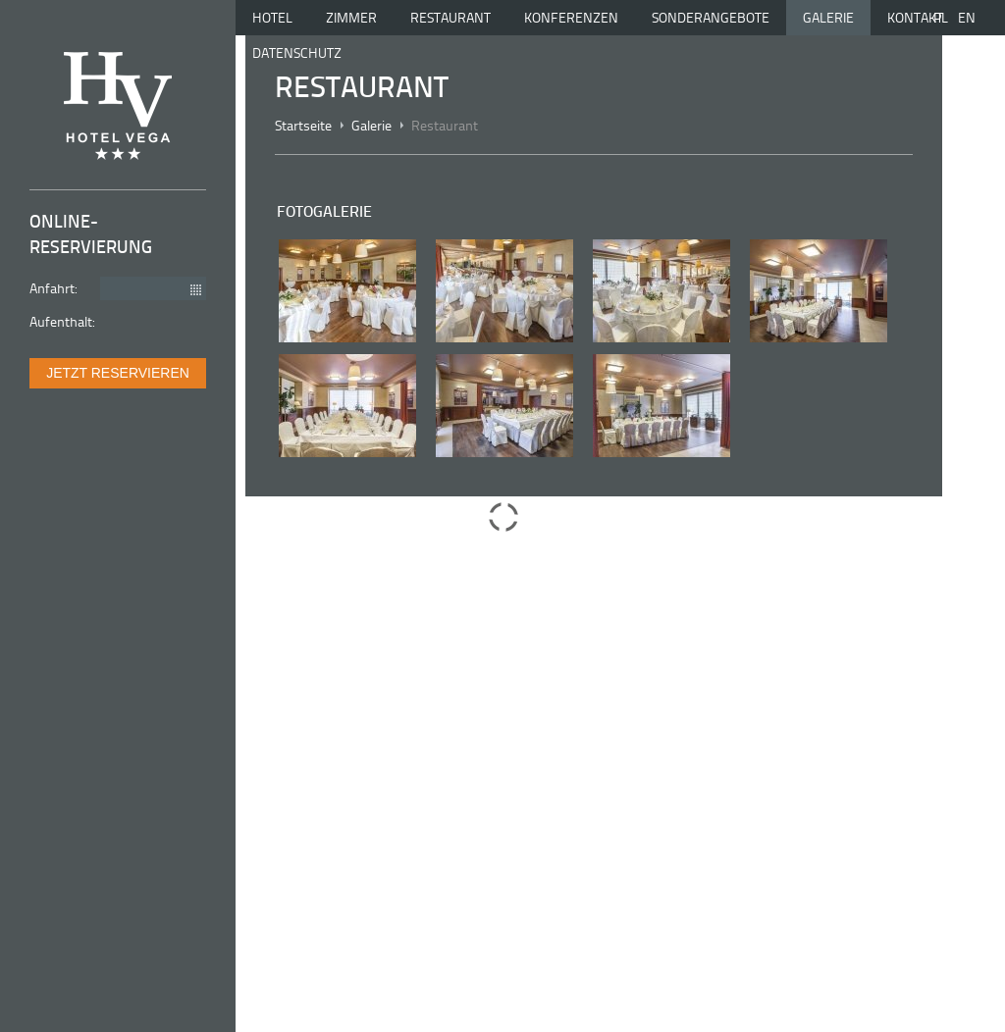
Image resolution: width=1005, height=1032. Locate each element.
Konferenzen (571, 17)
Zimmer (351, 17)
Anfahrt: (53, 287)
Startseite (303, 125)
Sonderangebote (710, 17)
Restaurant (450, 17)
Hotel (272, 17)
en (967, 17)
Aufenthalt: (61, 321)
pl (940, 17)
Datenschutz (297, 52)
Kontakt (915, 17)
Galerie (828, 17)
